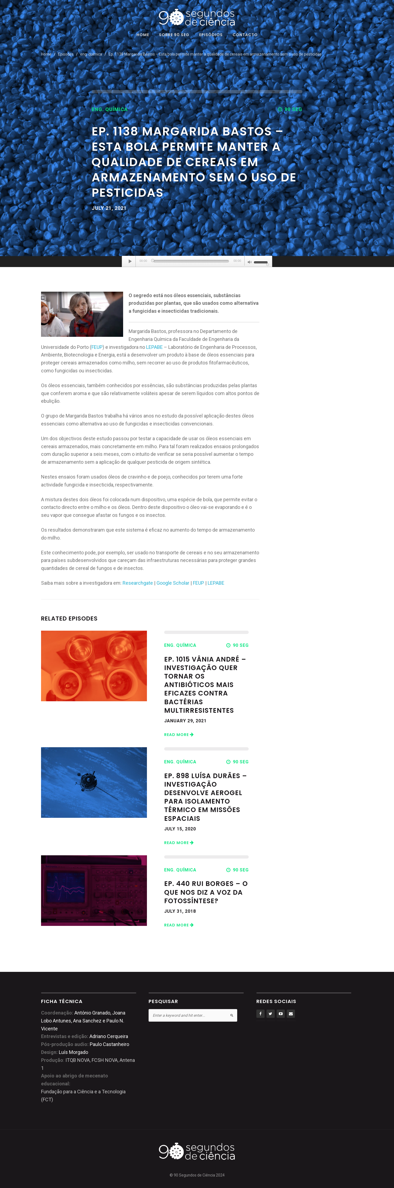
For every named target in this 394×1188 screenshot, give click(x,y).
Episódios (211, 35)
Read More (179, 734)
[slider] (191, 261)
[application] (197, 261)
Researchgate (138, 583)
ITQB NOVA (77, 1060)
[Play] (130, 261)
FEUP (97, 347)
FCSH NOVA (105, 1060)
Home (143, 35)
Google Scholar (173, 583)
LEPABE (154, 347)
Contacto (245, 35)
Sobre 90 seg (174, 35)
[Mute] (250, 262)
